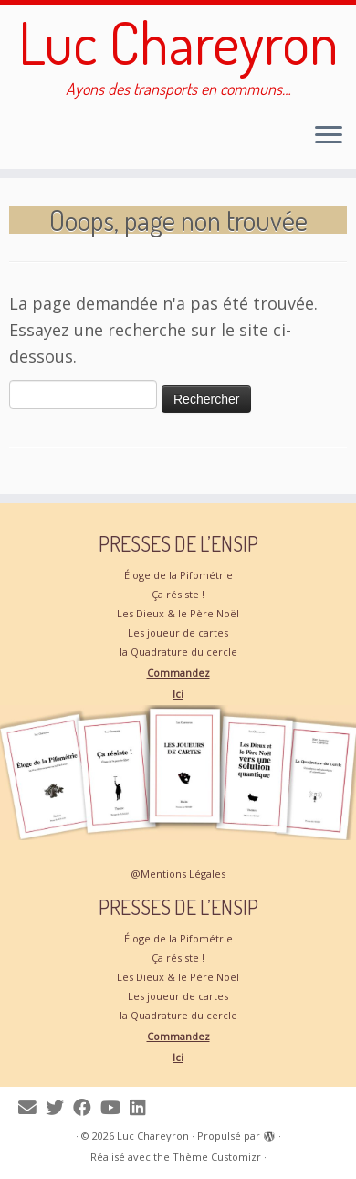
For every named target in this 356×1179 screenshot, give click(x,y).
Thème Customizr (217, 1156)
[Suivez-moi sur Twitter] (59, 1107)
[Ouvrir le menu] (328, 136)
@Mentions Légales (178, 873)
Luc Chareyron (178, 42)
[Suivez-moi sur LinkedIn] (142, 1107)
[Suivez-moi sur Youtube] (115, 1107)
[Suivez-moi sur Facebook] (86, 1107)
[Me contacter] (32, 1107)
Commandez (178, 672)
